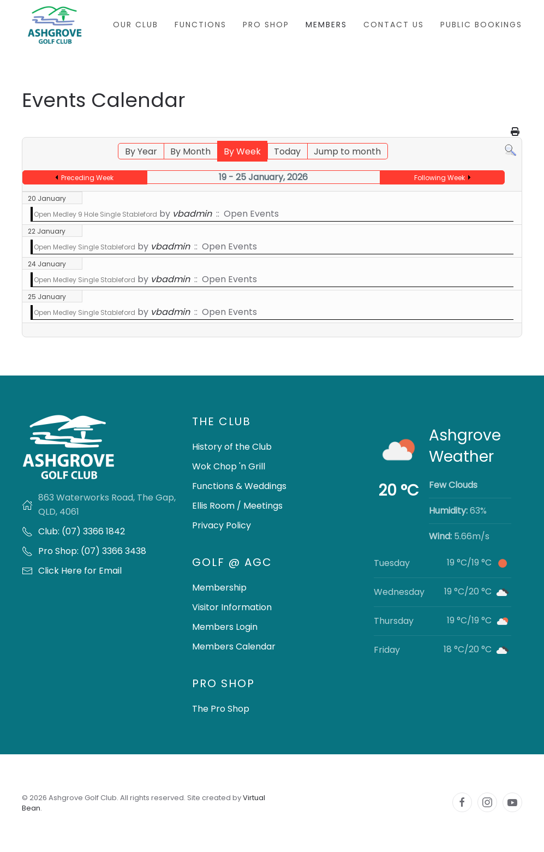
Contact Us (393, 24)
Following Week (439, 177)
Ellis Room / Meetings (237, 505)
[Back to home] (54, 25)
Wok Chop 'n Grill (228, 466)
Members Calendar (234, 646)
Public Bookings (481, 24)
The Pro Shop (220, 708)
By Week (242, 151)
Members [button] (326, 24)
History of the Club (232, 446)
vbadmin (192, 213)
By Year (141, 151)
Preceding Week (87, 177)
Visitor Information (232, 607)
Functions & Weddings (239, 486)
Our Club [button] (135, 24)
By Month (190, 151)
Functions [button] (200, 24)
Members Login (225, 627)
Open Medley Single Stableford (84, 247)
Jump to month (347, 151)
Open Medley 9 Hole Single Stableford (95, 214)
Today (287, 151)
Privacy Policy (221, 525)
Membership (219, 587)
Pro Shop (266, 24)
